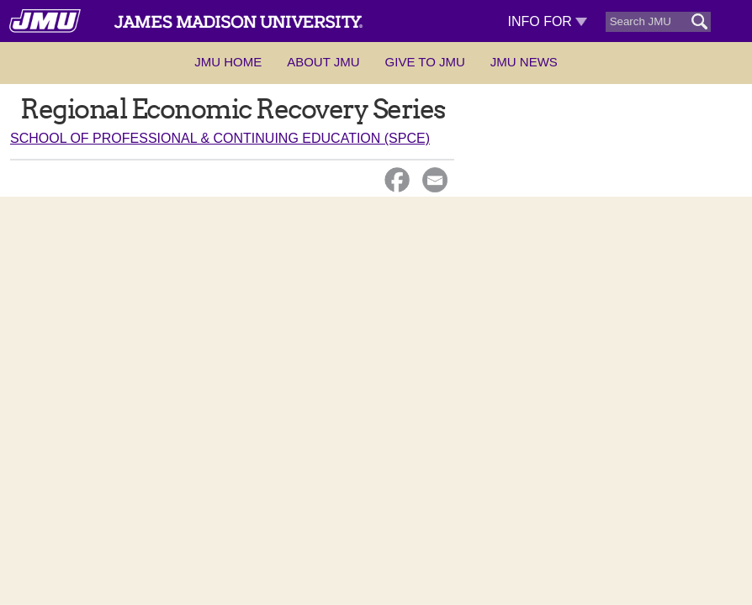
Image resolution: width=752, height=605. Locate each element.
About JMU (323, 62)
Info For (547, 21)
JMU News (524, 62)
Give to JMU (425, 62)
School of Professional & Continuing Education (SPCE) (220, 138)
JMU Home (228, 62)
